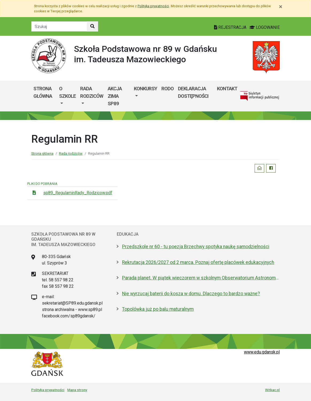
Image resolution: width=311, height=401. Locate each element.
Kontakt (227, 88)
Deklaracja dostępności (193, 92)
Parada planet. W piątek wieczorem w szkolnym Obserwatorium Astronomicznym (201, 278)
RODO (167, 88)
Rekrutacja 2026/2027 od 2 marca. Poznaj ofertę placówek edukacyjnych (198, 262)
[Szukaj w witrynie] (92, 26)
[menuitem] (67, 96)
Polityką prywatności (153, 6)
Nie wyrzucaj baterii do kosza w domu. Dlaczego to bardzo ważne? (191, 293)
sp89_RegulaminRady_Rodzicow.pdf (77, 192)
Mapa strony (77, 390)
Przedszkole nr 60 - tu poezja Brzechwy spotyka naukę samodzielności (195, 246)
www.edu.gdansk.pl (262, 352)
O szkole (67, 92)
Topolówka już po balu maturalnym (158, 309)
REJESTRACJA (230, 27)
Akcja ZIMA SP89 (115, 96)
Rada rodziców (91, 92)
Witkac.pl (272, 390)
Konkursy (145, 88)
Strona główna (42, 92)
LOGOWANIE (265, 27)
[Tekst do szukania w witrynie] (59, 26)
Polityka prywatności (47, 390)
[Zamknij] (280, 6)
